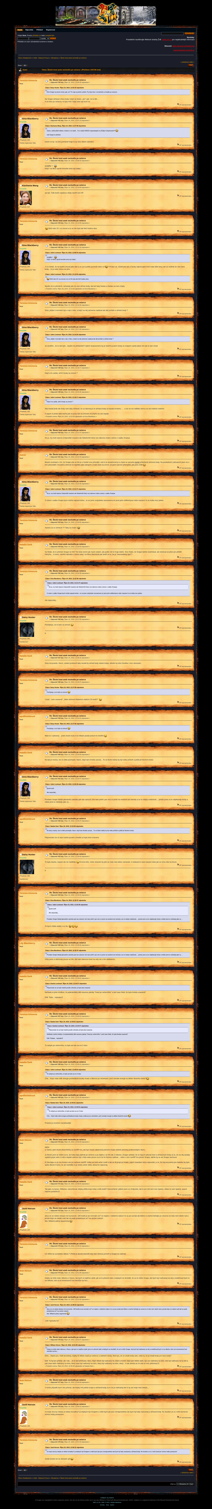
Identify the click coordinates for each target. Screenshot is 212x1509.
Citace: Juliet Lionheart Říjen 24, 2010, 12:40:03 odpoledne (65, 1069)
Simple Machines (115, 1502)
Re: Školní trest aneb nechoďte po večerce (67, 80)
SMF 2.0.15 (96, 1502)
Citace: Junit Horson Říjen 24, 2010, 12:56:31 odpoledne (64, 1447)
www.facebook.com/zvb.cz (183, 50)
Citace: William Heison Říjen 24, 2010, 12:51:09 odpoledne (65, 1345)
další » (191, 62)
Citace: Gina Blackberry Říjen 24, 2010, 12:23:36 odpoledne (65, 578)
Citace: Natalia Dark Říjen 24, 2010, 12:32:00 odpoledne (64, 826)
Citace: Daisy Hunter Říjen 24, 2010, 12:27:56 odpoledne (64, 687)
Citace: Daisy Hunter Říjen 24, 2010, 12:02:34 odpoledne (64, 88)
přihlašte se (37, 35)
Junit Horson (28, 1208)
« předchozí (184, 62)
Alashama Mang (30, 185)
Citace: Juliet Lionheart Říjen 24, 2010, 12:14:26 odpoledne (65, 334)
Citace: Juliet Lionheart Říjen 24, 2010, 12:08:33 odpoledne (65, 253)
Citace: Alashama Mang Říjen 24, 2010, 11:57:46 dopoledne (65, 126)
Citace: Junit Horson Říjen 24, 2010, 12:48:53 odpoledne (64, 1305)
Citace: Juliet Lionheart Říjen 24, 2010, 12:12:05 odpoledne (65, 274)
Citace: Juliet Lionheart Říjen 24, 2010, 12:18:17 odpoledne (65, 397)
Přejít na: (173, 1484)
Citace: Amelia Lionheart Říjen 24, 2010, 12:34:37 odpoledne (66, 983)
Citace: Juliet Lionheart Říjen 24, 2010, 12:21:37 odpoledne (65, 489)
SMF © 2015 (105, 1502)
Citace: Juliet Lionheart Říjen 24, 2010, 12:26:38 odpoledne (65, 784)
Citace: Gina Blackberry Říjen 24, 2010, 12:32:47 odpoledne (65, 900)
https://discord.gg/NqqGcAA (183, 46)
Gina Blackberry (30, 118)
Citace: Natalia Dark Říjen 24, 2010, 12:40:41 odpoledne (64, 1103)
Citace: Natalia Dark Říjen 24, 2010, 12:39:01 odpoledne (64, 1022)
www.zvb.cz (167, 40)
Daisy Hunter (28, 617)
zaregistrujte (49, 35)
